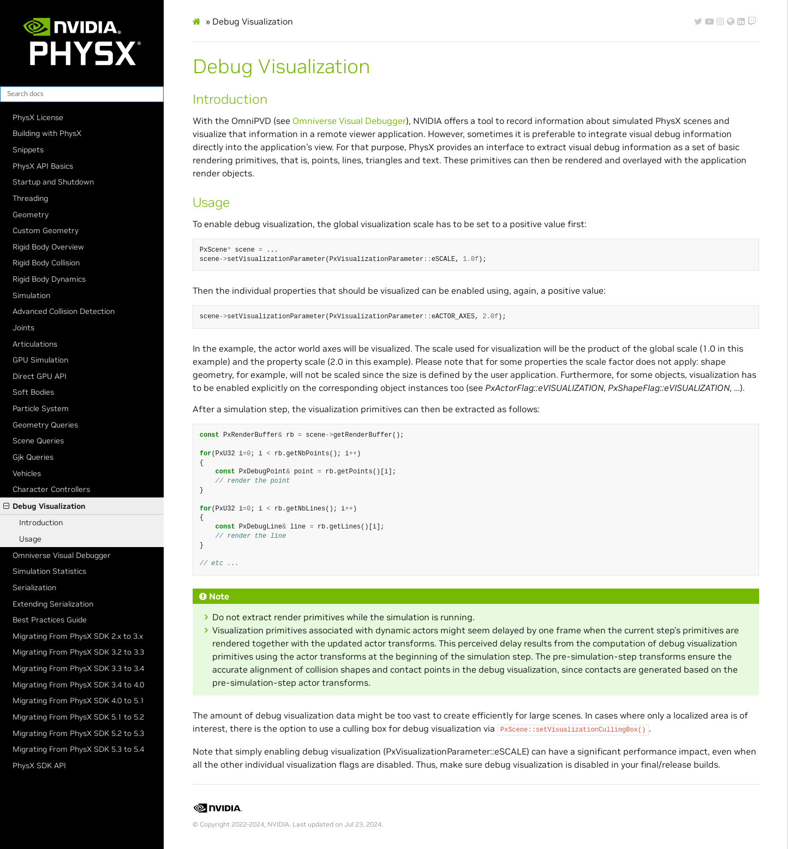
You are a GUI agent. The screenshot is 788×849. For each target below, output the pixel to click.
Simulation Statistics (49, 571)
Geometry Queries (45, 425)
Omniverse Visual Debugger (62, 555)
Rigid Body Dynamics (49, 279)
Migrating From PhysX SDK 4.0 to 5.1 (78, 700)
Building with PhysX (47, 133)
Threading (30, 198)
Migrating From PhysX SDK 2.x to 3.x (78, 636)
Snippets (28, 150)
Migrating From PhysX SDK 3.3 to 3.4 (78, 668)
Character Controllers (51, 489)
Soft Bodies (33, 392)
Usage (30, 539)
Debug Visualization (44, 506)
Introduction (41, 522)
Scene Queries (38, 441)
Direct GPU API (40, 376)
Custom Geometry (46, 230)
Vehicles (27, 473)
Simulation (31, 295)
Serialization (34, 587)
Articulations (35, 344)
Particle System (41, 408)
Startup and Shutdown (53, 182)
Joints (23, 328)
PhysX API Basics (43, 166)
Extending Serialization (53, 604)
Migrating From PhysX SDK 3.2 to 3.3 (78, 652)
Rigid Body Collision (46, 263)
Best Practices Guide (50, 620)
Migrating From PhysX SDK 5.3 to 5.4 (78, 749)
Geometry (31, 214)
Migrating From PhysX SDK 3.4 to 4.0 (78, 685)
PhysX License (38, 117)
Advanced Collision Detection (64, 311)
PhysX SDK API (39, 765)
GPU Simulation (40, 360)
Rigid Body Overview (48, 247)
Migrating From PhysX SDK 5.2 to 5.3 (78, 733)
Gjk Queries (33, 457)
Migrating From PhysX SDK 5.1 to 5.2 (78, 717)
